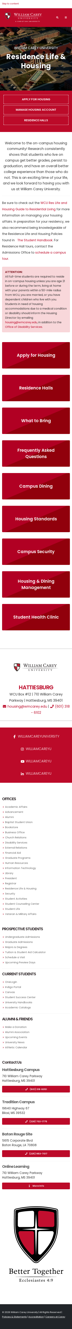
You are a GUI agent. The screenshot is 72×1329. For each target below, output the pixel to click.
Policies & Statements (14, 1316)
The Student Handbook (35, 240)
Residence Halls (36, 120)
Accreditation (36, 1316)
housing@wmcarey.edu (21, 322)
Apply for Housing (36, 355)
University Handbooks (18, 1002)
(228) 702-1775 (36, 1121)
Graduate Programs (17, 858)
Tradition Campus (18, 1102)
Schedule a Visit (15, 957)
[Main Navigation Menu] (65, 17)
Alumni (9, 817)
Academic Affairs (16, 807)
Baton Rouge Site (17, 1134)
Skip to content (10, 3)
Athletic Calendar (16, 1047)
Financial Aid (13, 853)
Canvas (10, 992)
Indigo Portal (13, 987)
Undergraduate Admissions (22, 937)
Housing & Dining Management (36, 584)
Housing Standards (36, 519)
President (11, 878)
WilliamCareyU (36, 761)
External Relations (16, 847)
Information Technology (20, 868)
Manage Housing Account (36, 110)
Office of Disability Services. (24, 327)
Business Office (15, 832)
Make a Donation (16, 1027)
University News (15, 1042)
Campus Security (36, 552)
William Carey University (36, 48)
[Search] (57, 17)
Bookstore (11, 827)
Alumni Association (17, 1032)
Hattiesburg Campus (21, 1069)
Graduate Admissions (19, 942)
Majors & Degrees (16, 947)
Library (9, 873)
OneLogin (11, 982)
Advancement (14, 812)
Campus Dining (36, 486)
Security (10, 893)
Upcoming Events (16, 1037)
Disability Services (16, 842)
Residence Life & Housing (20, 888)
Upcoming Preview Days (20, 962)
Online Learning (15, 1166)
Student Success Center (20, 997)
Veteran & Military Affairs (20, 914)
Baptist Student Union (19, 822)
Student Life (12, 909)
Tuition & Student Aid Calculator (25, 952)
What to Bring (36, 421)
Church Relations (15, 837)
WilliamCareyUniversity (36, 736)
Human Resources (16, 863)
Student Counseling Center (22, 904)
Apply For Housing (36, 99)
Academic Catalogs (18, 1007)
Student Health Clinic (36, 617)
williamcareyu (36, 749)
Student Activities (16, 898)
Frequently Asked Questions (36, 453)
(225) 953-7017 (36, 1153)
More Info (36, 1185)
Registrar (10, 883)
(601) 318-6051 (36, 1089)
